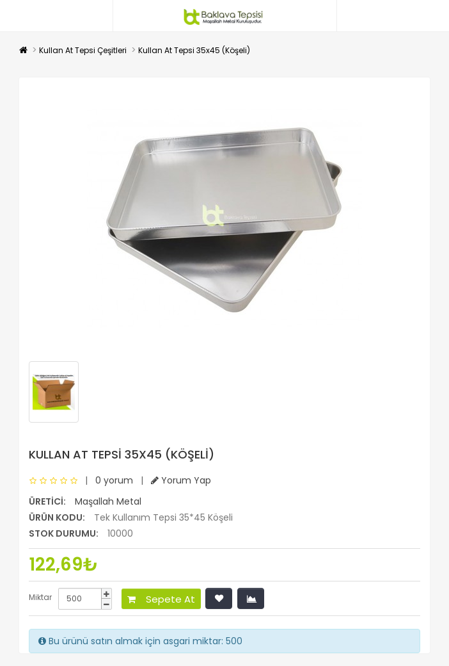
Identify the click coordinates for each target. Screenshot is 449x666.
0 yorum (114, 480)
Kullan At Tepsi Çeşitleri (83, 50)
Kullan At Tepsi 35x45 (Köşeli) (194, 50)
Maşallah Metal (108, 501)
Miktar (40, 597)
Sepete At (161, 599)
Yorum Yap (181, 480)
